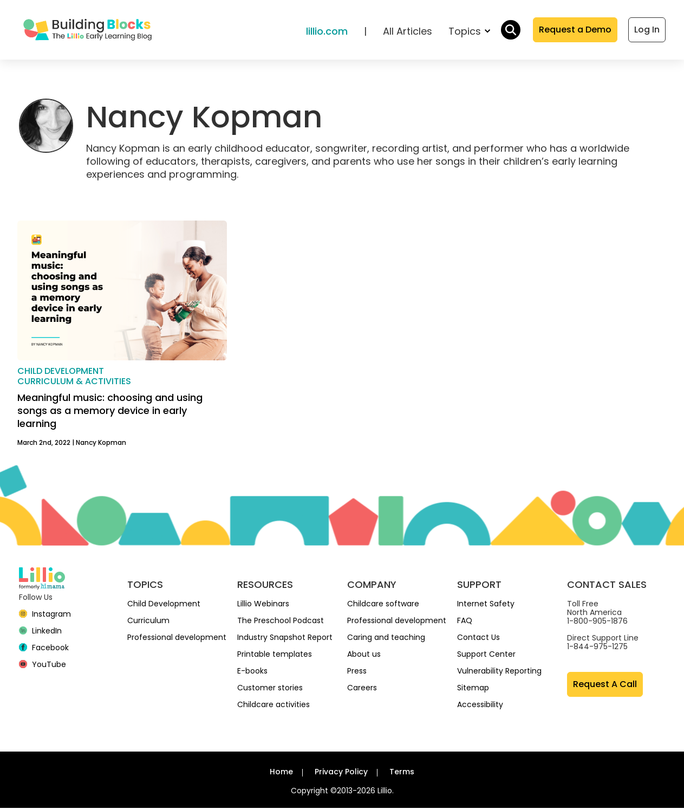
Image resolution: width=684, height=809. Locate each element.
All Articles (407, 31)
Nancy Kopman (101, 443)
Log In (647, 30)
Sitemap (473, 688)
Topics (469, 31)
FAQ (464, 621)
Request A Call (605, 685)
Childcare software (383, 604)
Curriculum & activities (74, 382)
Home (281, 772)
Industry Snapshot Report (285, 638)
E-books (252, 671)
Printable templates (274, 655)
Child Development (163, 604)
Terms (401, 772)
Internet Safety (485, 604)
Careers (362, 688)
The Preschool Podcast (280, 621)
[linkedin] (40, 631)
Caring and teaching (386, 638)
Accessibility (480, 705)
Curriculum (148, 621)
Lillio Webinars (263, 604)
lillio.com (327, 31)
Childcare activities (273, 705)
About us (364, 655)
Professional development (176, 638)
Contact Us (478, 638)
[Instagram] (45, 615)
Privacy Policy (341, 772)
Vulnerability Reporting (499, 671)
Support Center (486, 655)
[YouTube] (43, 665)
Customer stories (270, 688)
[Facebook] (44, 648)
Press (357, 671)
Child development (60, 371)
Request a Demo (575, 30)
